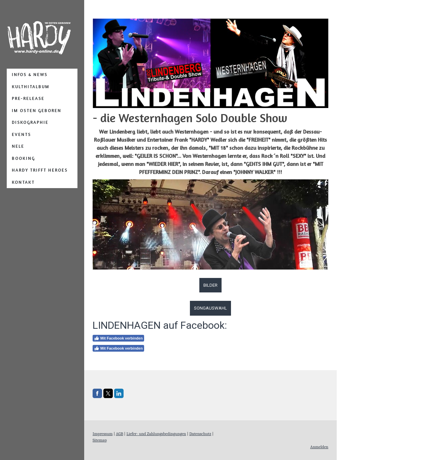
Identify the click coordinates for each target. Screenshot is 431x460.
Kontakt (23, 182)
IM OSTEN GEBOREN (36, 110)
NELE (18, 146)
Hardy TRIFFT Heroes (40, 170)
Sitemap (100, 440)
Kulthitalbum (30, 86)
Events (21, 134)
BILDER (210, 285)
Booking (23, 158)
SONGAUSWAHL (210, 308)
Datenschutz (200, 433)
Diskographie (30, 122)
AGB (119, 433)
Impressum (102, 433)
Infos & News (29, 74)
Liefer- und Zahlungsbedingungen (156, 433)
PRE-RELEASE (28, 98)
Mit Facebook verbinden (118, 338)
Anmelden (319, 446)
